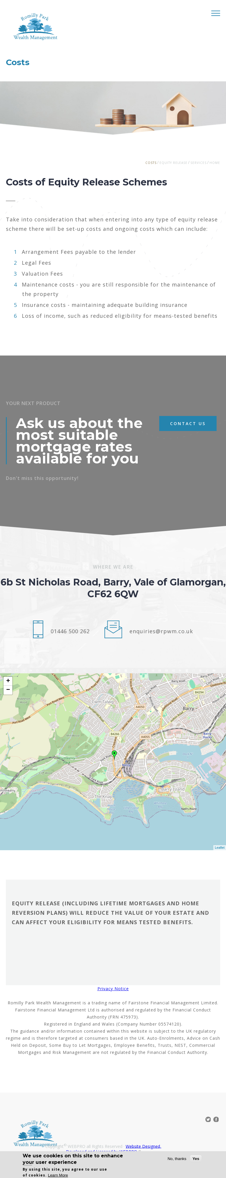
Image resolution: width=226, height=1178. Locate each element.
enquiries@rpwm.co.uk (161, 631)
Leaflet (220, 847)
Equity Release (173, 163)
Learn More (58, 1175)
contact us (188, 423)
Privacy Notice (113, 988)
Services (198, 163)
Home (215, 163)
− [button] (8, 690)
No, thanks (176, 1158)
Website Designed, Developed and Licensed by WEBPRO (113, 1148)
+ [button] (8, 681)
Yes (195, 1158)
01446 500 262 (70, 631)
